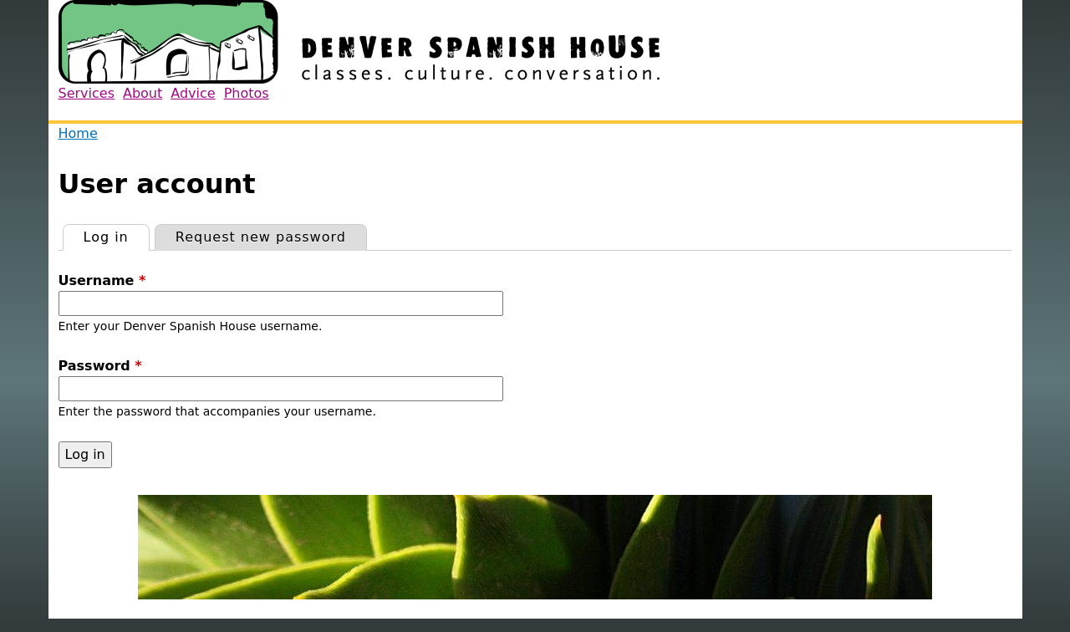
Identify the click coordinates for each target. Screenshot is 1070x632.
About (142, 93)
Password (100, 366)
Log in (116, 235)
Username (102, 280)
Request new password (261, 237)
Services (87, 93)
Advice (193, 93)
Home (78, 133)
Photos (246, 93)
